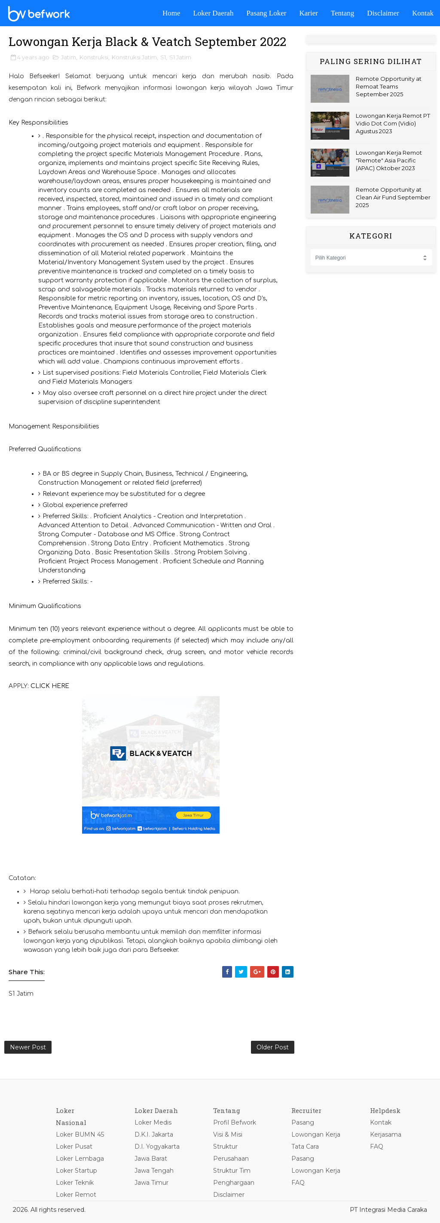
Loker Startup (76, 1170)
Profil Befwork (234, 1122)
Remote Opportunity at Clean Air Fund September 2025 (393, 197)
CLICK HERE (50, 686)
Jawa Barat (150, 1158)
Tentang (342, 13)
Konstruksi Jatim (134, 57)
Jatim (68, 57)
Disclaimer (383, 13)
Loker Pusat (74, 1146)
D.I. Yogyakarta (157, 1146)
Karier (308, 13)
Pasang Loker (266, 13)
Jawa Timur (151, 1182)
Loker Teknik (75, 1182)
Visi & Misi (227, 1134)
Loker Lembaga (80, 1158)
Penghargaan (233, 1182)
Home (171, 13)
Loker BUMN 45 (80, 1134)
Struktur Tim (232, 1170)
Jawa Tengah (154, 1170)
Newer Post (28, 1047)
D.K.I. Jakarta (153, 1134)
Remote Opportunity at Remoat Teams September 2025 (389, 86)
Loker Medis (152, 1122)
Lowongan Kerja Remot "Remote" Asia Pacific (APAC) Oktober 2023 (389, 160)
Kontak (423, 13)
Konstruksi (93, 57)
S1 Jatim (180, 57)
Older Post (273, 1047)
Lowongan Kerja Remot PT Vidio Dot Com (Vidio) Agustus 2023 (393, 123)
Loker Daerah (213, 13)
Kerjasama (385, 1134)
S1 (163, 57)
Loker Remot (76, 1195)
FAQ (298, 1182)
